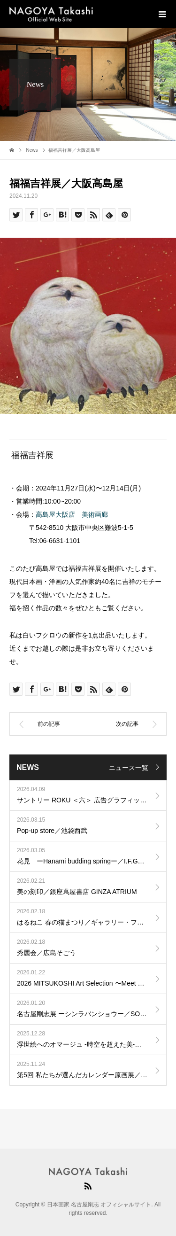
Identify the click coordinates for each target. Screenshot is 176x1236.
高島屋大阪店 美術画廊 (72, 514)
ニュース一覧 (128, 767)
